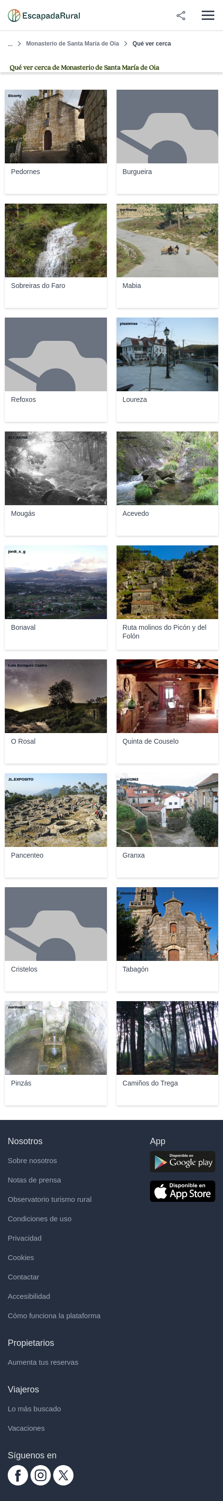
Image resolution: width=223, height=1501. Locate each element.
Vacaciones (26, 1428)
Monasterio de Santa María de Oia (72, 43)
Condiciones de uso (40, 1218)
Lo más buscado (34, 1409)
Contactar (23, 1277)
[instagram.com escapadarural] (40, 1483)
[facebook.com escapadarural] (18, 1483)
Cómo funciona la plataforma (54, 1315)
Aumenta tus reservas (43, 1362)
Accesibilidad (29, 1296)
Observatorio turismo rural (49, 1199)
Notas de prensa (34, 1180)
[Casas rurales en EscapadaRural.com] (44, 15)
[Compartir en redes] (181, 15)
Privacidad (25, 1238)
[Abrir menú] (208, 15)
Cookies (21, 1257)
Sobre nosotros (32, 1160)
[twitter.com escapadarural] (63, 1483)
